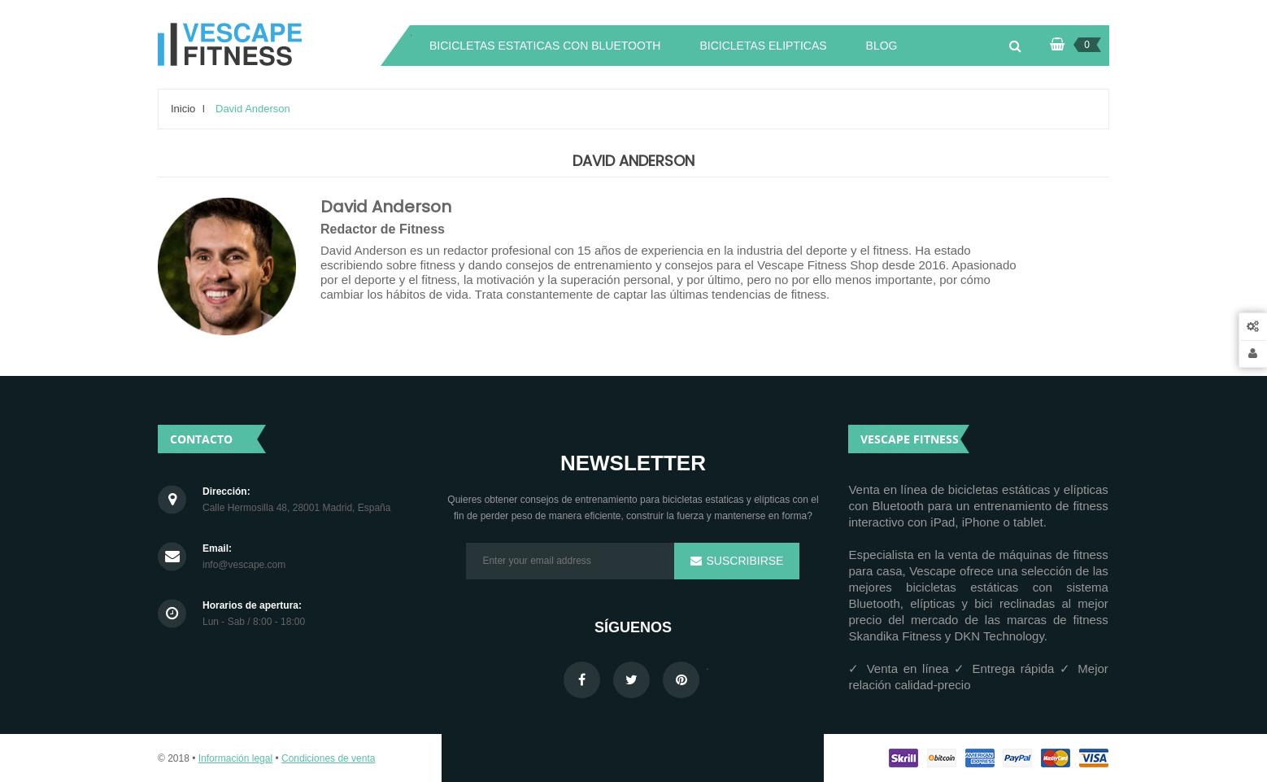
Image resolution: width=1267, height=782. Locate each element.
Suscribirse (743, 560)
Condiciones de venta (328, 758)
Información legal (235, 758)
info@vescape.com (243, 565)
